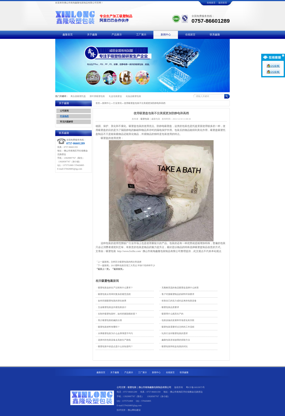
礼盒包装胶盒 (115, 96)
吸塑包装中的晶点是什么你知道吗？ (115, 346)
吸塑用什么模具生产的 (171, 313)
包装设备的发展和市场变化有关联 (177, 320)
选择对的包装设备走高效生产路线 (114, 340)
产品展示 (128, 372)
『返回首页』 (118, 269)
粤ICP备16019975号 (195, 387)
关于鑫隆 (114, 372)
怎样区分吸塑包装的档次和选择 (126, 262)
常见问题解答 (66, 121)
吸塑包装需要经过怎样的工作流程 (177, 327)
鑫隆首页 (101, 372)
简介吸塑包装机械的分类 (109, 320)
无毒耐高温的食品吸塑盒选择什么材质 (179, 287)
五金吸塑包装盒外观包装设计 (111, 307)
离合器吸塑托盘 (78, 96)
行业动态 (64, 116)
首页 (98, 103)
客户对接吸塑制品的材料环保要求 (177, 294)
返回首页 (222, 2)
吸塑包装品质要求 (169, 307)
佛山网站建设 (134, 410)
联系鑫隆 (184, 372)
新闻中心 (106, 103)
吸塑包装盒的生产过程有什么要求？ (115, 287)
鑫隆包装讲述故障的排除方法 (175, 340)
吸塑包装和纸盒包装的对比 (174, 346)
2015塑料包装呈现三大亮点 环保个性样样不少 (133, 265)
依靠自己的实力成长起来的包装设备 (178, 300)
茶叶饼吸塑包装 (97, 96)
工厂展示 (142, 372)
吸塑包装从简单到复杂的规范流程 (114, 294)
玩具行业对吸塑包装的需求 (174, 333)
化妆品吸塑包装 (133, 96)
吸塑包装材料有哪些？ (108, 327)
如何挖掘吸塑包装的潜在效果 (111, 300)
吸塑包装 (107, 280)
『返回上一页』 (103, 269)
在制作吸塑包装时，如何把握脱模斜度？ (117, 313)
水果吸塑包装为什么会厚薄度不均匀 (115, 333)
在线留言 (211, 2)
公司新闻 (64, 110)
